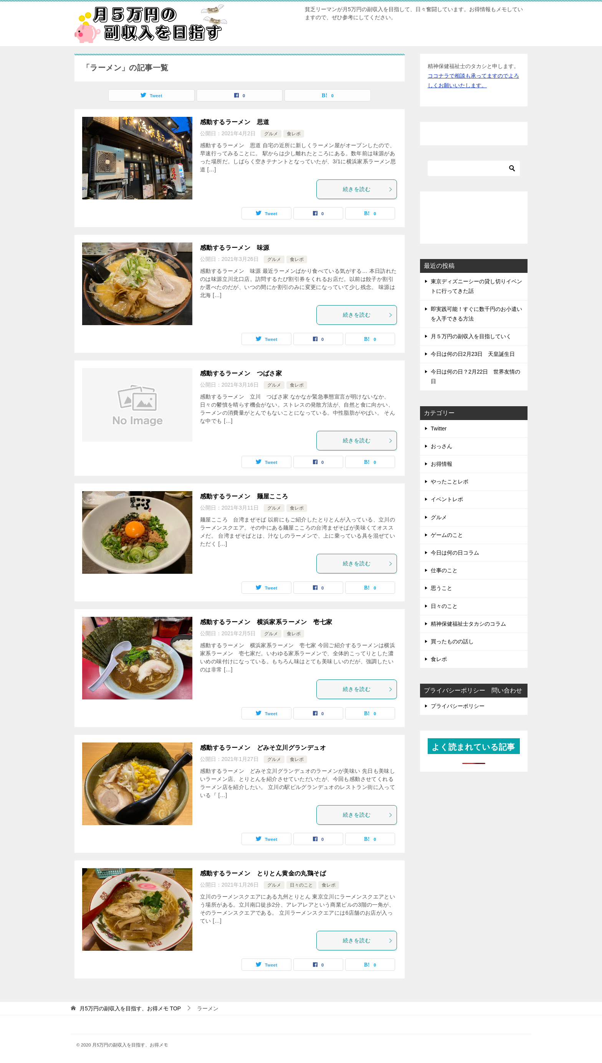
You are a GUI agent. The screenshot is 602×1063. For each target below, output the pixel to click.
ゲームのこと (447, 535)
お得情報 (441, 464)
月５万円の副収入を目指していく (471, 336)
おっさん (441, 446)
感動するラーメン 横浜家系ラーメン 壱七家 (266, 622)
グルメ (271, 133)
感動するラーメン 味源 (234, 247)
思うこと (441, 588)
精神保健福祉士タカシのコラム (468, 624)
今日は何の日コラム (455, 553)
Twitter (439, 428)
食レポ (294, 133)
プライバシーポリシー (458, 706)
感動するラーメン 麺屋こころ (244, 496)
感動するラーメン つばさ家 (241, 373)
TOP (130, 1008)
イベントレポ (447, 499)
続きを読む (368, 189)
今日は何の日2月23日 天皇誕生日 (473, 354)
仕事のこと (444, 570)
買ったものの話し (452, 641)
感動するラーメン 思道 (234, 122)
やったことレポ (449, 481)
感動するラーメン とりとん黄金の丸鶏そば (263, 873)
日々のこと (301, 885)
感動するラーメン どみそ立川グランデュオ (263, 747)
